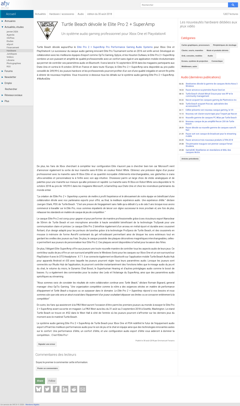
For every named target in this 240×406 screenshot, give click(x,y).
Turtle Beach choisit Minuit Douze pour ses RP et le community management (206, 95)
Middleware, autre (189, 66)
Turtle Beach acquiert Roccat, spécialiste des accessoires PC (203, 105)
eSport (10, 44)
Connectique (217, 61)
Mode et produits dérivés (217, 50)
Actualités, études (13, 27)
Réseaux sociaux (12, 95)
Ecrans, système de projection (195, 61)
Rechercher (11, 89)
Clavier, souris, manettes (192, 50)
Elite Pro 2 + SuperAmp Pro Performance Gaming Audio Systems (115, 47)
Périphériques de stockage (224, 45)
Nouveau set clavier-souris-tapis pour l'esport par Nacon (208, 114)
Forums (7, 71)
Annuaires (9, 21)
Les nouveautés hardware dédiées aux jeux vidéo (208, 24)
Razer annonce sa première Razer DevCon (202, 90)
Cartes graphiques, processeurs (196, 45)
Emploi (7, 83)
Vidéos (10, 57)
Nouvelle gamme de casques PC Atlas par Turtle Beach (208, 117)
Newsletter (9, 77)
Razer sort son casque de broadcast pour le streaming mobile (207, 135)
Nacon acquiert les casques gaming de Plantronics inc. (208, 100)
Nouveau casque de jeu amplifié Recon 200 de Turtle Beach (206, 122)
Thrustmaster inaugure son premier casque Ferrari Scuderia (205, 145)
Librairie (10, 60)
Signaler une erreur (46, 344)
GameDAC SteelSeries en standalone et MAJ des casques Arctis (205, 151)
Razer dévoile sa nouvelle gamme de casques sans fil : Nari (208, 128)
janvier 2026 (12, 31)
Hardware (11, 50)
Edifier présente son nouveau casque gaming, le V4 (206, 110)
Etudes (10, 41)
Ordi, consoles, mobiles (192, 56)
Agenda (10, 35)
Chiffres (10, 38)
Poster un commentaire (47, 368)
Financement (13, 47)
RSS (9, 66)
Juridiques (12, 54)
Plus (5, 101)
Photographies (14, 63)
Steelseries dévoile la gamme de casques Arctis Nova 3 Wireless (208, 85)
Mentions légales (32, 404)
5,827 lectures (230, 14)
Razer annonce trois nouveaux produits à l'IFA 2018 (206, 140)
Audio (210, 56)
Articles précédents (190, 159)
